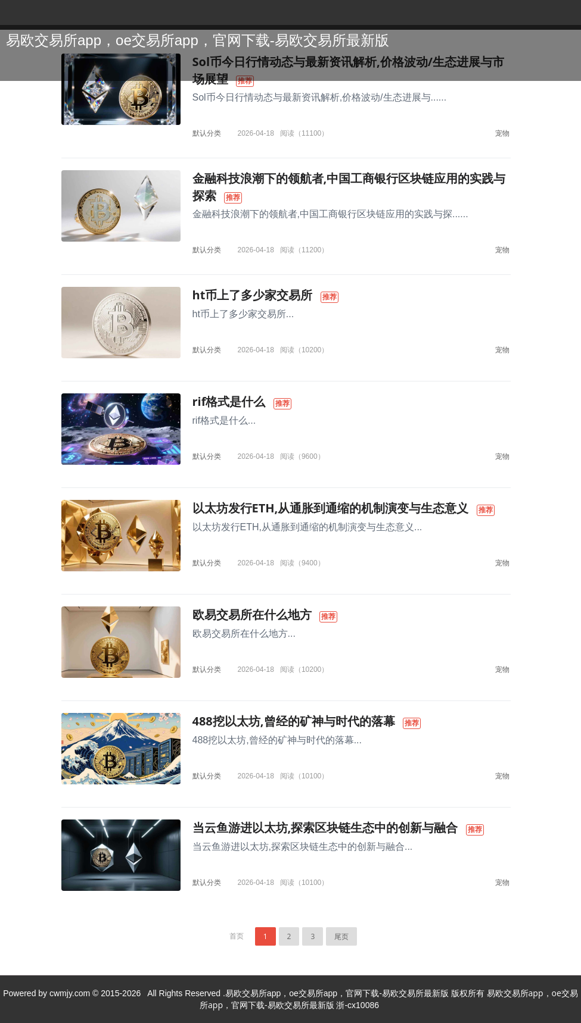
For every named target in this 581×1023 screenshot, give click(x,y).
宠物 (502, 133)
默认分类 (206, 133)
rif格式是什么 (229, 401)
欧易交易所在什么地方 (252, 614)
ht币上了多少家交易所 (252, 295)
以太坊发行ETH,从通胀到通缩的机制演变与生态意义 (330, 508)
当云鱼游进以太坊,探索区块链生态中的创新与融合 (325, 827)
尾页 (341, 936)
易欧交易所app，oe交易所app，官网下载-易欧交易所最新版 (197, 40)
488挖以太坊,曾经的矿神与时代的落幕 (293, 721)
